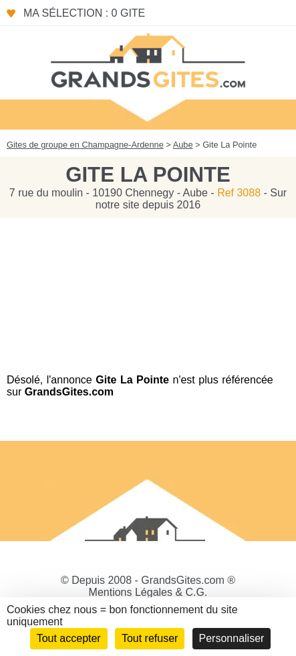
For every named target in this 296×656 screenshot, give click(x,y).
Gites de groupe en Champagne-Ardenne (85, 145)
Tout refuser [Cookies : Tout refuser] (150, 638)
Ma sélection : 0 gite (84, 13)
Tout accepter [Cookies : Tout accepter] (69, 638)
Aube (183, 145)
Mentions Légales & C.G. (148, 592)
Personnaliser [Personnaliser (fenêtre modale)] (232, 638)
